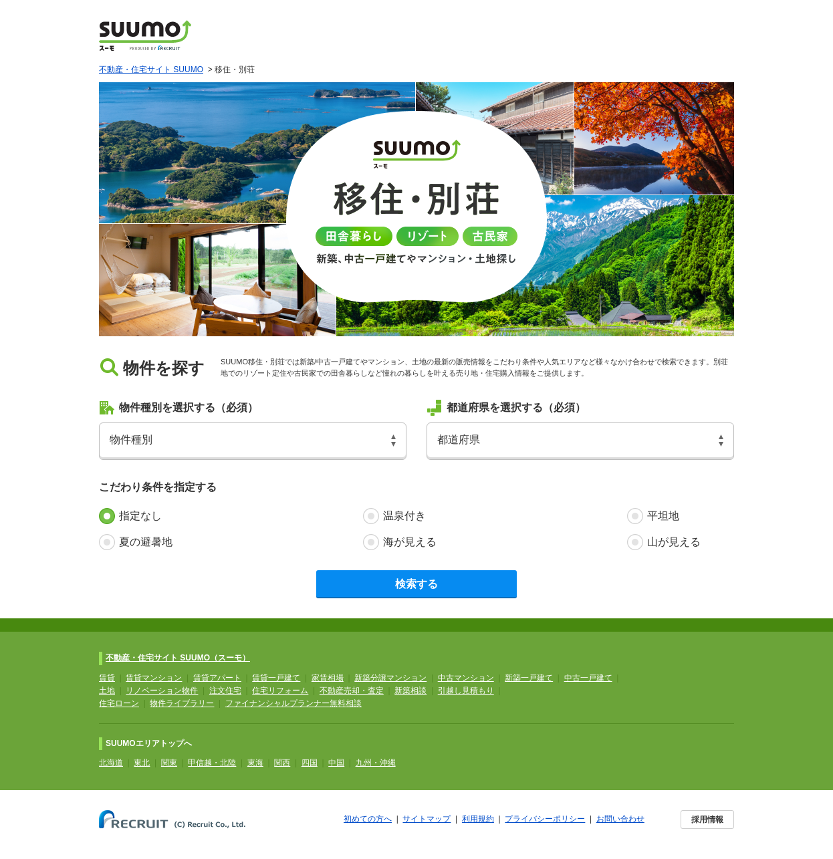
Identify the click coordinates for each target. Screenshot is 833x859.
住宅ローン (119, 703)
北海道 (111, 762)
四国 (310, 762)
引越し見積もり (466, 690)
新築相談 (410, 690)
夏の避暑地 (145, 541)
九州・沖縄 (376, 762)
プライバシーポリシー (545, 819)
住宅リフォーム (280, 690)
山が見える (674, 541)
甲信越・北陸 (212, 762)
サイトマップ (426, 819)
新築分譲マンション (390, 678)
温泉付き (404, 515)
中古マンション (466, 678)
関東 (169, 762)
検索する (416, 584)
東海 (255, 762)
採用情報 (707, 819)
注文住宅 (225, 690)
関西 (282, 762)
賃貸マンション (154, 678)
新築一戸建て (529, 678)
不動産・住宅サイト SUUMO (151, 69)
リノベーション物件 (162, 690)
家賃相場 (328, 678)
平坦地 (663, 515)
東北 (142, 762)
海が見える (410, 541)
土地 (107, 690)
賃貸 (107, 678)
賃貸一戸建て (276, 678)
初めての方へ (368, 819)
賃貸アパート (217, 678)
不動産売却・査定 (352, 690)
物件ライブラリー (182, 703)
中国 (336, 762)
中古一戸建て (588, 678)
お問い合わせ (620, 819)
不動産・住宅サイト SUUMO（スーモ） (178, 657)
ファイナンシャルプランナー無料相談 (293, 703)
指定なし (140, 515)
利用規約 (478, 819)
